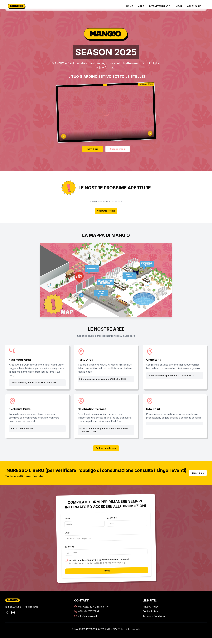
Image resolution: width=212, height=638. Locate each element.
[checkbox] (66, 560)
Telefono (69, 546)
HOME (129, 6)
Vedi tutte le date (106, 210)
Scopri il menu (117, 149)
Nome (67, 518)
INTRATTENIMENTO (159, 6)
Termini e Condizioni (154, 616)
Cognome (112, 517)
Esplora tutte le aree (106, 448)
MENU (178, 6)
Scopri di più (198, 473)
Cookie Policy (150, 611)
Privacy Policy (151, 606)
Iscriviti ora (92, 149)
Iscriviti (106, 570)
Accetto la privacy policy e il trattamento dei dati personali (99, 559)
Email (67, 532)
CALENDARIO (194, 6)
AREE (141, 6)
